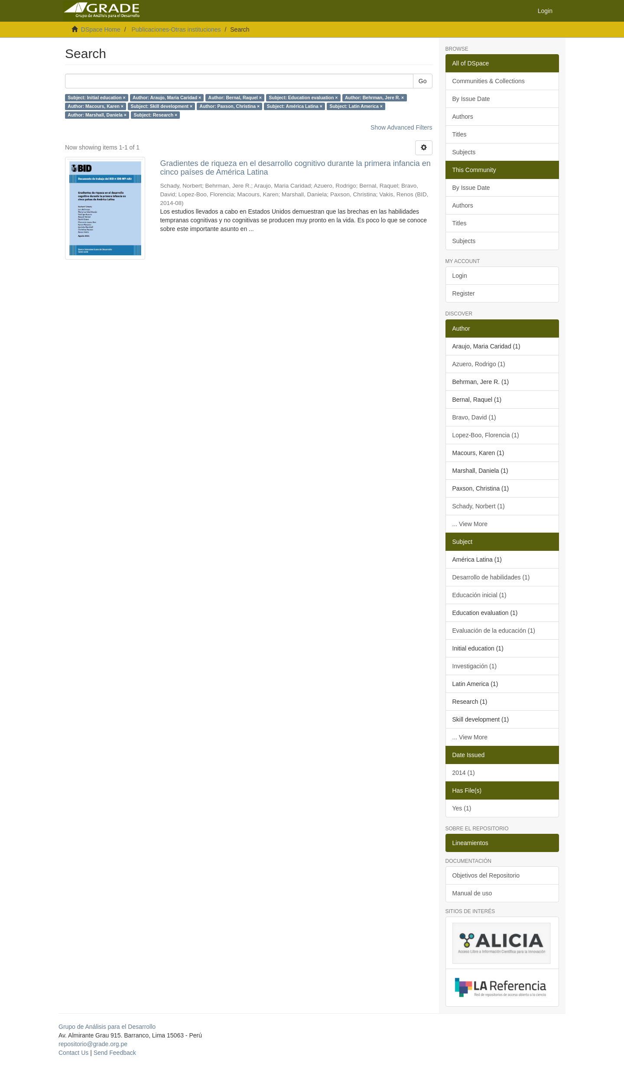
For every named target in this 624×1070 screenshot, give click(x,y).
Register (463, 293)
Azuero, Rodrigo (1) (478, 364)
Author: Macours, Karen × (96, 106)
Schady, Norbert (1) (478, 506)
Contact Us (73, 1052)
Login (459, 275)
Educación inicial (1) (479, 595)
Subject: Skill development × (161, 106)
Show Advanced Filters (401, 127)
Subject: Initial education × (96, 97)
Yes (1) (461, 808)
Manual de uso (472, 893)
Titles (459, 134)
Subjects (464, 152)
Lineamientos (470, 842)
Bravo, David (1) (474, 417)
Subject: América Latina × (294, 106)
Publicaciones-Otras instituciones (176, 29)
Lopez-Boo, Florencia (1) (485, 435)
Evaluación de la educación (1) (493, 630)
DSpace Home (100, 29)
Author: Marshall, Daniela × (97, 114)
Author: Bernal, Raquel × (235, 97)
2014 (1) (463, 772)
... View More (470, 523)
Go (423, 81)
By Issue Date (471, 98)
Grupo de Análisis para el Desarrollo (107, 1026)
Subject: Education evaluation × (303, 97)
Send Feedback (115, 1052)
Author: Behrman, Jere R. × (374, 97)
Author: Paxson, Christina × (230, 106)
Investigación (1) (474, 666)
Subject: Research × (155, 114)
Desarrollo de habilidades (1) (491, 577)
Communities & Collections (488, 81)
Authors (462, 116)
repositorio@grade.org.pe (92, 1044)
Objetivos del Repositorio (486, 875)
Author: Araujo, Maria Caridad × (167, 97)
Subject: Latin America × (355, 106)
